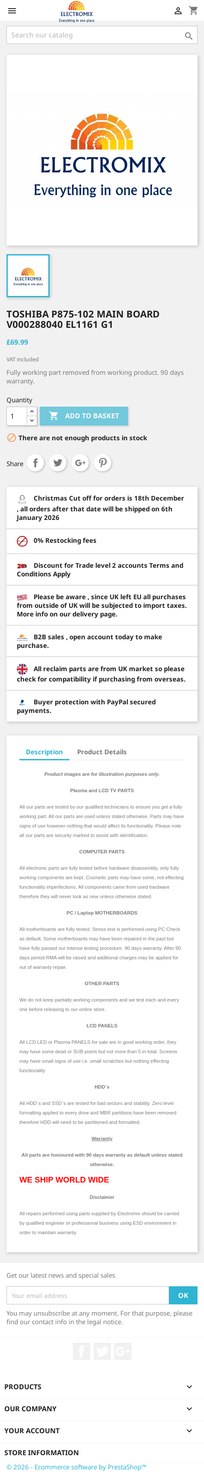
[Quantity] (16, 416)
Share (35, 462)
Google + (123, 1351)
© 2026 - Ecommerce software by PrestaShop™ (76, 1466)
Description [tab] (44, 751)
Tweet (57, 462)
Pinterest (102, 462)
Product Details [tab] (102, 751)
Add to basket (84, 416)
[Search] (102, 35)
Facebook (81, 1351)
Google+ (80, 462)
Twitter (102, 1351)
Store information (41, 1452)
